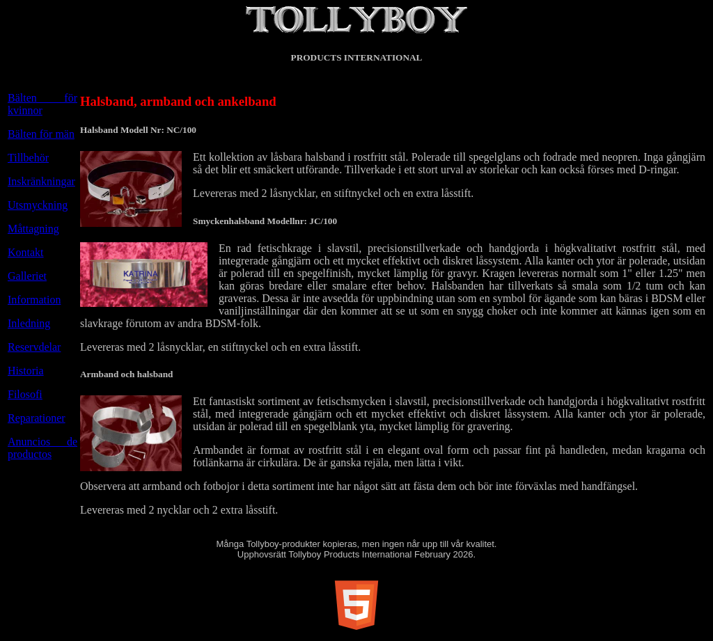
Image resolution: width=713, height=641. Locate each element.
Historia (26, 371)
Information (34, 300)
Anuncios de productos (42, 448)
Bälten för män (41, 134)
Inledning (29, 323)
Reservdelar (34, 347)
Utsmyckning (38, 205)
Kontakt (26, 252)
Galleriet (27, 276)
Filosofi (25, 394)
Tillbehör (28, 158)
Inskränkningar (41, 181)
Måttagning (33, 229)
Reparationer (36, 418)
